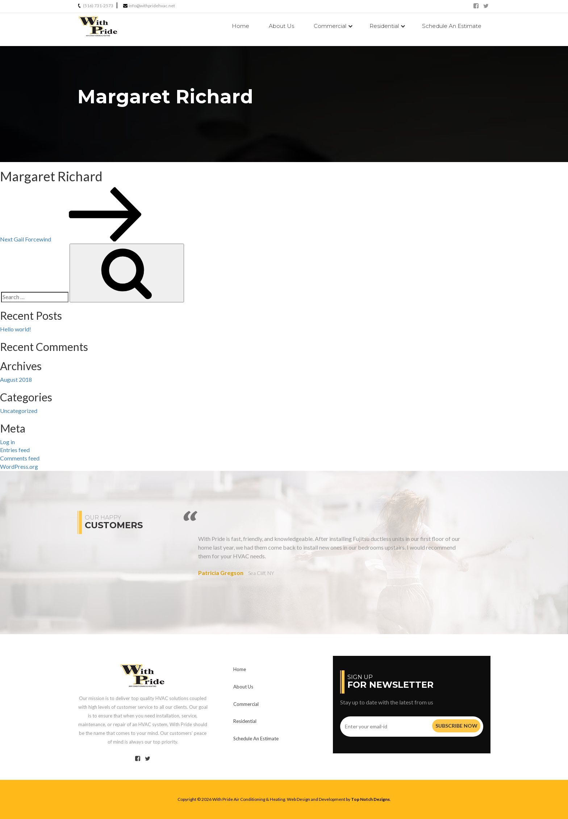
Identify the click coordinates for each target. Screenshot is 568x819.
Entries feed (15, 449)
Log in (7, 441)
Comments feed (19, 458)
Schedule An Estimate (451, 25)
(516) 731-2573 (98, 5)
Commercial (330, 25)
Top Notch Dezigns (370, 799)
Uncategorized (18, 410)
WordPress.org (19, 466)
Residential (384, 25)
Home (240, 25)
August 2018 (16, 379)
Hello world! (15, 329)
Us (281, 25)
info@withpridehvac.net (152, 5)
